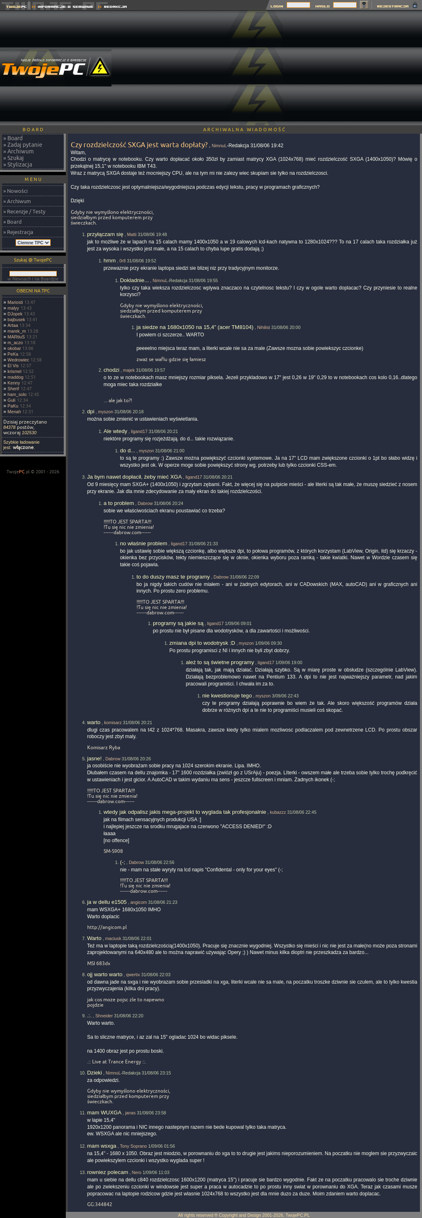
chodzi (112, 370)
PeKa (12, 354)
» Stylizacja (17, 164)
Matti (132, 234)
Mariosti (15, 302)
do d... (127, 450)
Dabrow (145, 503)
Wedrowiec (18, 359)
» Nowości (15, 191)
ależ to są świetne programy (220, 662)
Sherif (13, 388)
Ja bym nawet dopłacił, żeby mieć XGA (134, 477)
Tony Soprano (133, 1146)
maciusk (113, 938)
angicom (138, 902)
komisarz (113, 722)
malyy (13, 308)
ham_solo (16, 394)
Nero (136, 1172)
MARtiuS (16, 336)
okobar (14, 348)
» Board (13, 138)
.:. (89, 1015)
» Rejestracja (18, 232)
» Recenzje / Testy (24, 211)
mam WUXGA (104, 1112)
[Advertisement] (352, 67)
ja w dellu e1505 (107, 902)
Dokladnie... (134, 280)
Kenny (13, 382)
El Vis (13, 365)
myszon (105, 411)
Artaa (12, 325)
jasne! (94, 758)
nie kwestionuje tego (227, 695)
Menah (14, 411)
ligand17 (139, 431)
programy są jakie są (178, 623)
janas (130, 1112)
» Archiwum (18, 151)
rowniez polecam (107, 1172)
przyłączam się (105, 234)
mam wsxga (101, 1146)
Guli (11, 400)
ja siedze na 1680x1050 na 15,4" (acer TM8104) (195, 327)
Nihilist (263, 327)
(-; (122, 862)
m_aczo (15, 342)
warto (94, 722)
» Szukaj (13, 158)
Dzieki (94, 1073)
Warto (94, 938)
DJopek (14, 313)
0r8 (122, 260)
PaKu (12, 405)
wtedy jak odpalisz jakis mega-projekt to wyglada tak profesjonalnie (185, 812)
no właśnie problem (143, 543)
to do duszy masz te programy (173, 577)
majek (128, 370)
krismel (14, 371)
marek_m (16, 331)
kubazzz (278, 812)
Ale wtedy (116, 431)
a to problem (119, 503)
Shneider (104, 1015)
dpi (91, 411)
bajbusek (16, 319)
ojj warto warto (105, 974)
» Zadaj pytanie (22, 144)
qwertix (133, 974)
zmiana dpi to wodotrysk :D (202, 643)
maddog (15, 377)
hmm (110, 260)
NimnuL (219, 145)
